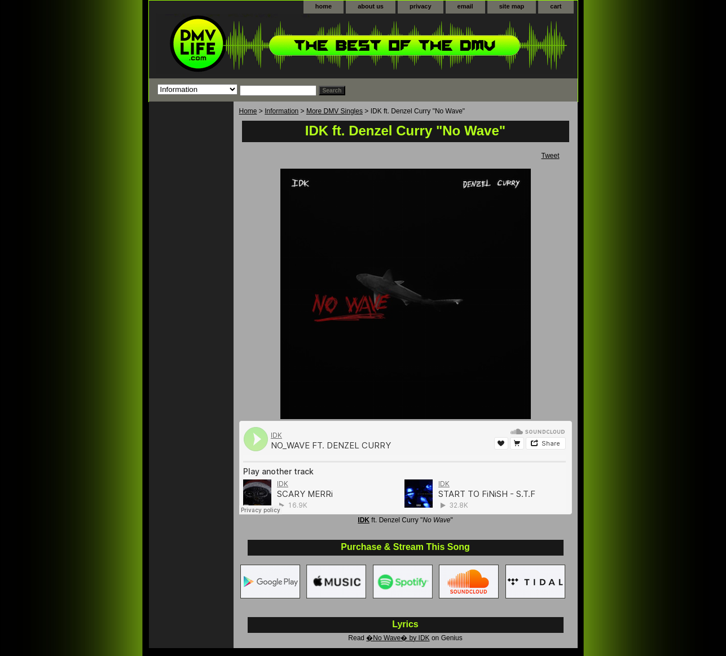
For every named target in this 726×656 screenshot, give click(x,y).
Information (281, 111)
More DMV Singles (334, 111)
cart (555, 6)
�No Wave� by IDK (397, 638)
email (465, 6)
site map (512, 6)
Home (248, 111)
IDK (363, 520)
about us (371, 6)
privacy (421, 6)
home (323, 6)
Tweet (550, 156)
